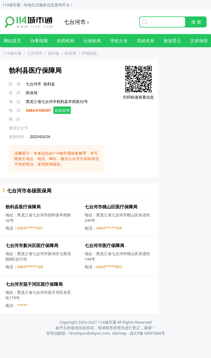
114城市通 (12, 53)
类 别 (14, 92)
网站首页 (12, 41)
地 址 (14, 101)
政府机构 (65, 41)
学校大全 (119, 41)
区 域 (14, 83)
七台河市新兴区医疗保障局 (31, 245)
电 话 (14, 110)
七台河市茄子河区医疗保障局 (34, 284)
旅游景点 (172, 41)
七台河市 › (76, 22)
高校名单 (145, 41)
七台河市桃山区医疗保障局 (111, 207)
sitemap (119, 333)
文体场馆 (199, 41)
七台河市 (34, 53)
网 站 (14, 119)
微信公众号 (18, 127)
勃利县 (53, 53)
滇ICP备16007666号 (147, 333)
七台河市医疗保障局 (104, 245)
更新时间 (16, 136)
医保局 (70, 53)
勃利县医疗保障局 (23, 207)
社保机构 (92, 41)
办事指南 (39, 41)
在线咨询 (62, 110)
